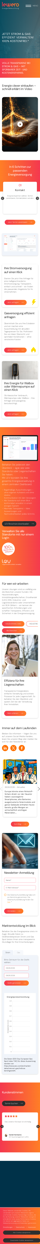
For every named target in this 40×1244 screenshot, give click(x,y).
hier (8, 907)
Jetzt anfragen (13, 307)
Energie (5, 8)
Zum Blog (17, 829)
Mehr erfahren (12, 718)
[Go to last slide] (2, 203)
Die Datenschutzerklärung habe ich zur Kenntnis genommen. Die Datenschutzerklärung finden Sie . (21, 903)
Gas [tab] (18, 957)
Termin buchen (11, 1108)
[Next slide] (37, 203)
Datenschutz (20, 1227)
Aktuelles (21, 792)
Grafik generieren (14, 988)
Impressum (32, 1227)
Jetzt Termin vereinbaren (17, 227)
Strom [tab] (7, 957)
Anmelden (11, 916)
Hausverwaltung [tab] (13, 628)
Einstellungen (8, 1227)
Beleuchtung (14, 8)
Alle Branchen (11, 635)
